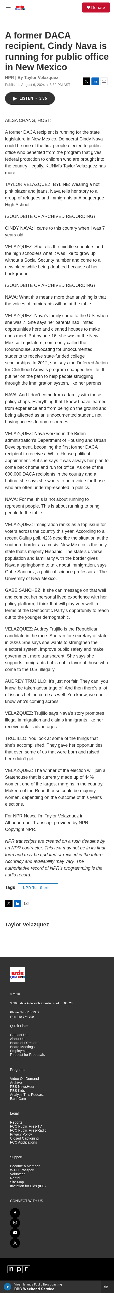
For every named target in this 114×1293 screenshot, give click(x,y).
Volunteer (17, 1174)
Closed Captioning (24, 1138)
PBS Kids (17, 1091)
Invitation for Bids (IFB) (28, 1186)
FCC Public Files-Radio (28, 1130)
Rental (15, 1178)
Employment (20, 1051)
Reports (16, 1122)
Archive (16, 1083)
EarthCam (18, 1099)
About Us (17, 1039)
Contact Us (18, 1035)
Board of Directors (24, 1043)
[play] (8, 1286)
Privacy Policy (21, 1134)
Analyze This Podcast (27, 1095)
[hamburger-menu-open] (8, 7)
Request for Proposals (27, 1055)
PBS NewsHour (22, 1087)
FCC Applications (23, 1142)
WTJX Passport (22, 1170)
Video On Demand (24, 1079)
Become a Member (25, 1166)
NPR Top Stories (38, 888)
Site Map (17, 1182)
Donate (98, 7)
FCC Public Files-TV (26, 1126)
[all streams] (107, 1287)
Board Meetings (22, 1047)
